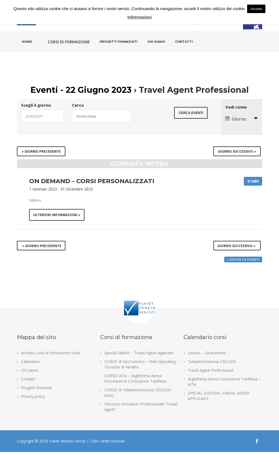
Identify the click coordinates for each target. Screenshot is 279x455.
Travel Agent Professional (210, 373)
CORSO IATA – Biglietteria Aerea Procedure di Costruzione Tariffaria (135, 381)
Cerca (78, 105)
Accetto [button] (256, 9)
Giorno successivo (237, 151)
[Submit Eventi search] (191, 116)
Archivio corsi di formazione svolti (50, 355)
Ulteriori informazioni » (57, 215)
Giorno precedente (41, 151)
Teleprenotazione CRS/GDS (212, 364)
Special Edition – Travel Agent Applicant (139, 355)
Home (27, 42)
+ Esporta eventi (243, 263)
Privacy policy (33, 399)
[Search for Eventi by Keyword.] (102, 116)
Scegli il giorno (36, 105)
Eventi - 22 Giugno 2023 (81, 90)
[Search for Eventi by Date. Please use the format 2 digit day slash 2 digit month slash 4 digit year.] (42, 116)
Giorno (235, 119)
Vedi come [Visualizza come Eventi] (236, 107)
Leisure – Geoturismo (207, 355)
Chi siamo (156, 42)
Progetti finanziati (119, 42)
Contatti (184, 42)
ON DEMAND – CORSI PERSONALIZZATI (91, 181)
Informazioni (139, 17)
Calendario (30, 364)
